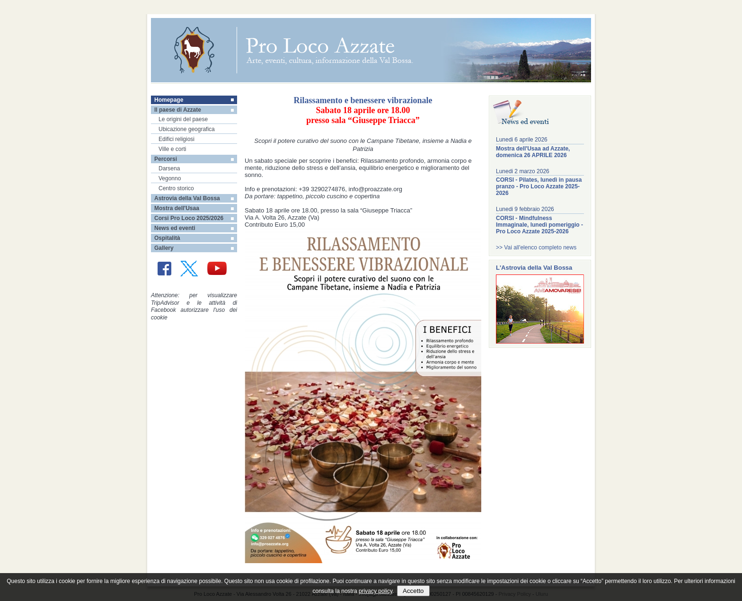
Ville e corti (172, 149)
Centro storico (176, 188)
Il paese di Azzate (177, 109)
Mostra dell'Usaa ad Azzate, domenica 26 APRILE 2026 (533, 152)
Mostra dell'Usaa (176, 208)
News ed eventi (174, 228)
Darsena (169, 168)
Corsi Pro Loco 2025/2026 (188, 218)
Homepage (168, 100)
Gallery (164, 248)
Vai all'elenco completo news (540, 247)
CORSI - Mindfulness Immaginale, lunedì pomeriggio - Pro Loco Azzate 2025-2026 (539, 225)
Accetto (413, 590)
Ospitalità (167, 238)
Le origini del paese (183, 119)
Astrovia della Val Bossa (187, 198)
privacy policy (375, 591)
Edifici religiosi (176, 139)
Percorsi (165, 159)
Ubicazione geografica (187, 129)
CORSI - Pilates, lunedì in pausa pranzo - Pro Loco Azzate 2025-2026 (539, 186)
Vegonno (170, 178)
